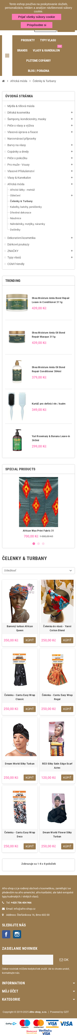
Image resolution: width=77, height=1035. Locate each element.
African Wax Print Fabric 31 (38, 530)
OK (64, 960)
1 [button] (33, 543)
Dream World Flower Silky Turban (57, 834)
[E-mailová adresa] (27, 960)
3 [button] (43, 543)
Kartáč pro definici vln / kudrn (49, 403)
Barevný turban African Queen (20, 628)
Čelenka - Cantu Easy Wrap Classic (19, 697)
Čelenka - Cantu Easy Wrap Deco (19, 834)
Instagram (17, 934)
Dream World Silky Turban (19, 763)
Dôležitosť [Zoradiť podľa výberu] (10, 570)
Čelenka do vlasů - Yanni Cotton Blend (57, 628)
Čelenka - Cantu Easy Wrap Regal (57, 697)
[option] (38, 507)
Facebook (6, 934)
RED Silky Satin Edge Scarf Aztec (57, 765)
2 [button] (38, 543)
